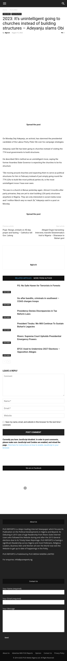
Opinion (38, 653)
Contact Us (48, 653)
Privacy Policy (59, 653)
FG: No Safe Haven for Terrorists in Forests (38, 285)
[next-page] (8, 361)
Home (5, 10)
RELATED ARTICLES (23, 278)
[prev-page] (4, 361)
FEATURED (13, 10)
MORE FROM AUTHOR (43, 278)
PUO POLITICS (16, 14)
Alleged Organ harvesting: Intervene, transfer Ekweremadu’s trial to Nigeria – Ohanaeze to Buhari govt (49, 234)
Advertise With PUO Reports (22, 653)
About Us (6, 653)
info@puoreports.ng (23, 559)
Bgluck (7, 33)
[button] (4, 3)
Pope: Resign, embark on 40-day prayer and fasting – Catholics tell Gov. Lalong (17, 233)
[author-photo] (33, 261)
